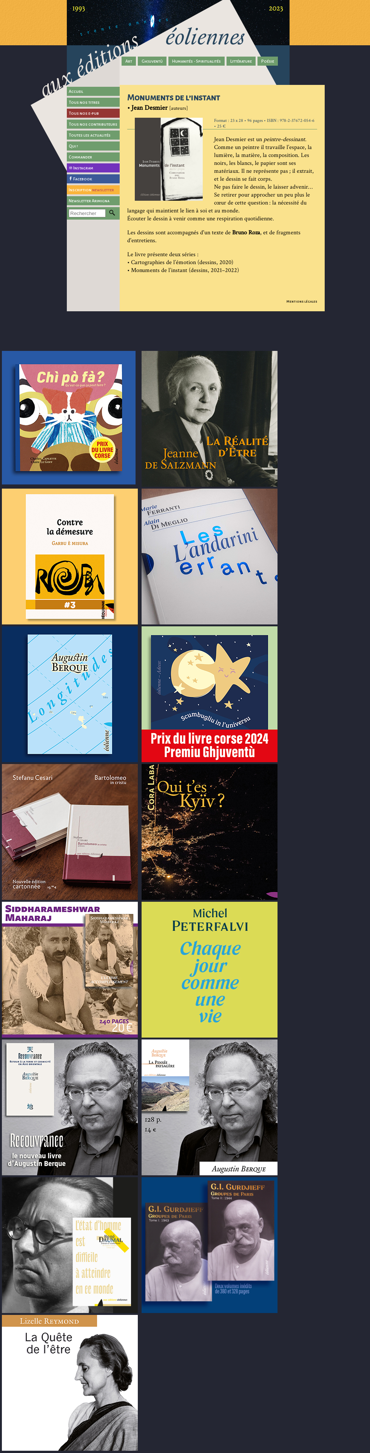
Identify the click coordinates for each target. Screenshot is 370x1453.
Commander (80, 157)
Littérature (241, 61)
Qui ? (73, 146)
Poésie (267, 61)
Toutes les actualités (90, 135)
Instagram (83, 168)
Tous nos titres (84, 102)
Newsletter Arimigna (89, 200)
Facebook (82, 179)
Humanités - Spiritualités (196, 61)
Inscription (91, 190)
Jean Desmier (149, 107)
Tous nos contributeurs (93, 124)
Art (128, 61)
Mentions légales (302, 301)
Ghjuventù (152, 61)
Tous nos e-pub (84, 113)
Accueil (76, 91)
